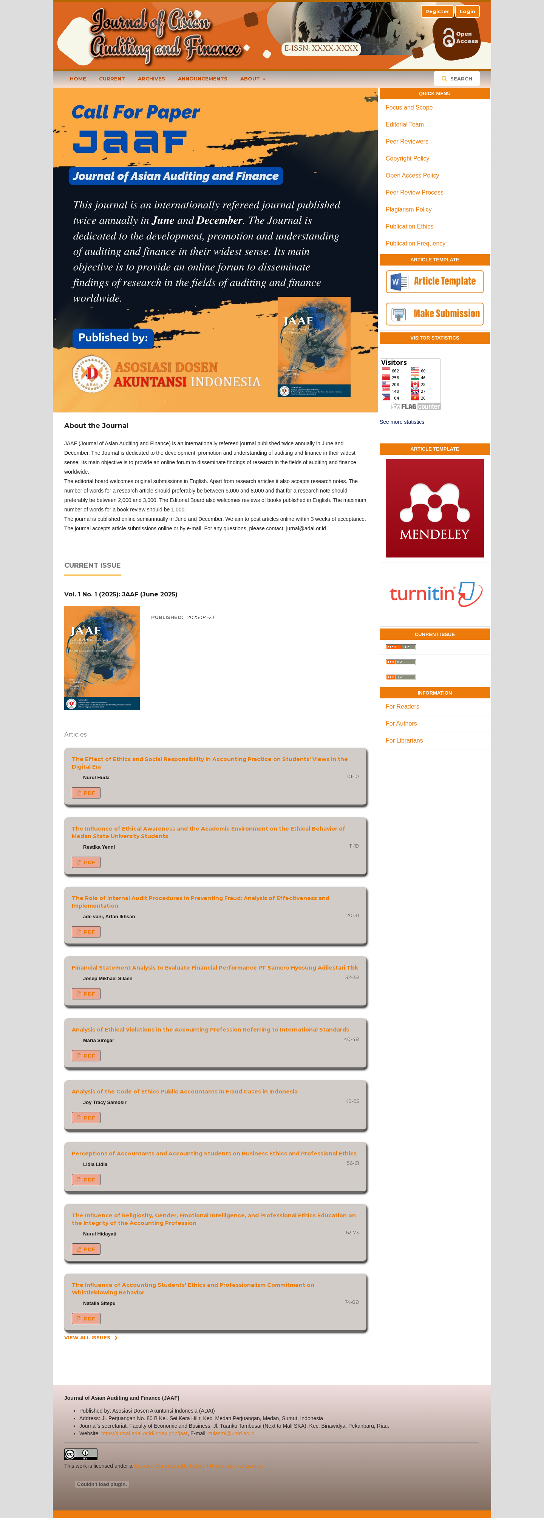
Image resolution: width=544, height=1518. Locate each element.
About (250, 79)
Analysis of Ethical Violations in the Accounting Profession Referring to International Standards (210, 1029)
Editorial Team (405, 124)
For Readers (402, 706)
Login (467, 11)
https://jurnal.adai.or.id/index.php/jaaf (144, 1433)
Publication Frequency (415, 243)
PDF (88, 793)
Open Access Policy (412, 175)
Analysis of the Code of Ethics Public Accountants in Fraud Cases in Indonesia (185, 1091)
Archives (151, 79)
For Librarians (404, 740)
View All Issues (87, 1337)
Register (437, 11)
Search (460, 79)
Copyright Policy (408, 158)
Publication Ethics (409, 226)
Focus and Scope (409, 107)
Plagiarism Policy (409, 209)
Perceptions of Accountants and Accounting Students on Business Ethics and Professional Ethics (214, 1153)
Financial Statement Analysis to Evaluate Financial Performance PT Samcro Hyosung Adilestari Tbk (215, 967)
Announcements (202, 79)
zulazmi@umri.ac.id (231, 1433)
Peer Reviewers (407, 141)
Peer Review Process (415, 192)
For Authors (401, 723)
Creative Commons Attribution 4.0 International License (198, 1466)
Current (112, 79)
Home (78, 79)
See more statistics (402, 422)
